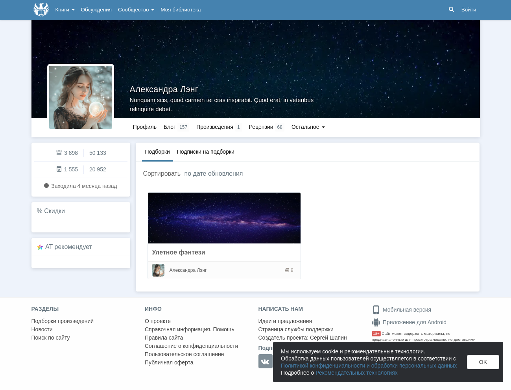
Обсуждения (96, 10)
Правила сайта (164, 337)
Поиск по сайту (50, 337)
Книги (65, 10)
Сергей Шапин (328, 337)
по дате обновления (213, 173)
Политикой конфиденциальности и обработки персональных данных (369, 365)
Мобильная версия (401, 309)
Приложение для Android (409, 322)
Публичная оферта (169, 362)
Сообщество (136, 10)
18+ (376, 333)
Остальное (308, 127)
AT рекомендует (68, 246)
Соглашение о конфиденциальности (191, 346)
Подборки (157, 152)
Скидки (54, 211)
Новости (42, 329)
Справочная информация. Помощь (189, 329)
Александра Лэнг (164, 89)
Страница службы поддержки (296, 329)
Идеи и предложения (285, 321)
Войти (468, 10)
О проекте (158, 321)
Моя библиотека (180, 10)
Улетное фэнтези (178, 252)
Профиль (145, 127)
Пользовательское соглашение (184, 354)
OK (483, 362)
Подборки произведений (62, 321)
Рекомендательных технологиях (356, 373)
